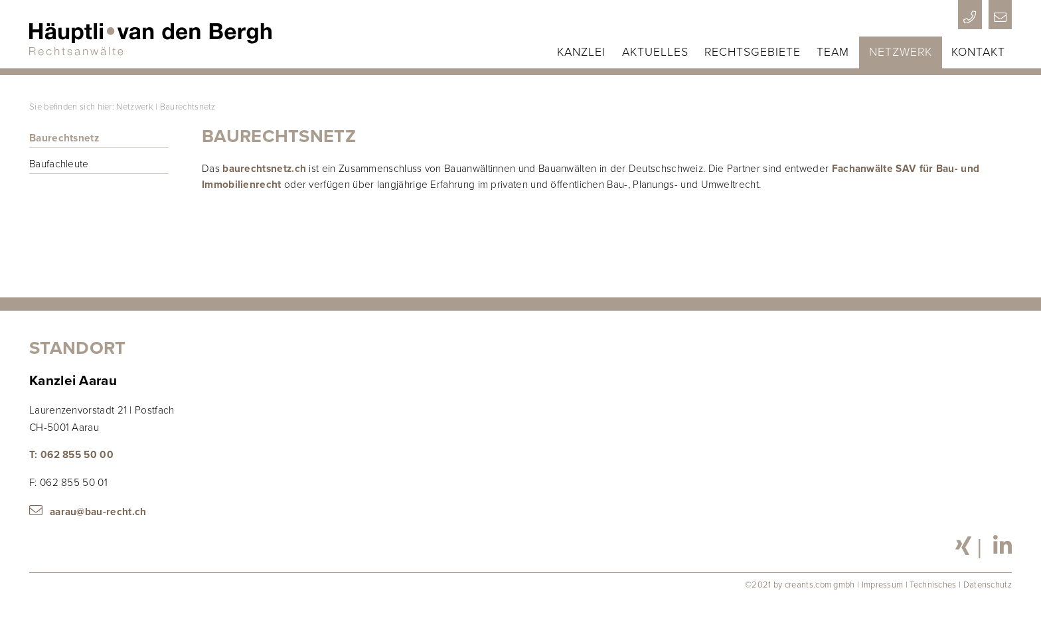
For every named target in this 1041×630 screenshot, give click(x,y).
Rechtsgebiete (752, 52)
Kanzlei (581, 52)
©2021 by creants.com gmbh (800, 585)
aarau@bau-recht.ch (98, 512)
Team (833, 52)
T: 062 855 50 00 (71, 455)
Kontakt (978, 52)
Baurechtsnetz (188, 107)
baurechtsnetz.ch (264, 169)
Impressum (883, 585)
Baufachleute (59, 164)
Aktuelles (655, 52)
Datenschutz (987, 585)
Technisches (933, 585)
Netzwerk (900, 52)
